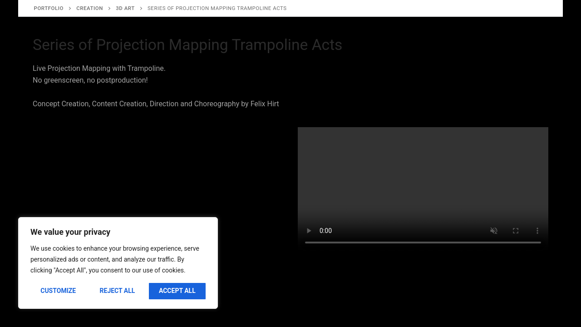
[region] (118, 263)
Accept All (177, 290)
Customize (58, 290)
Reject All (117, 290)
